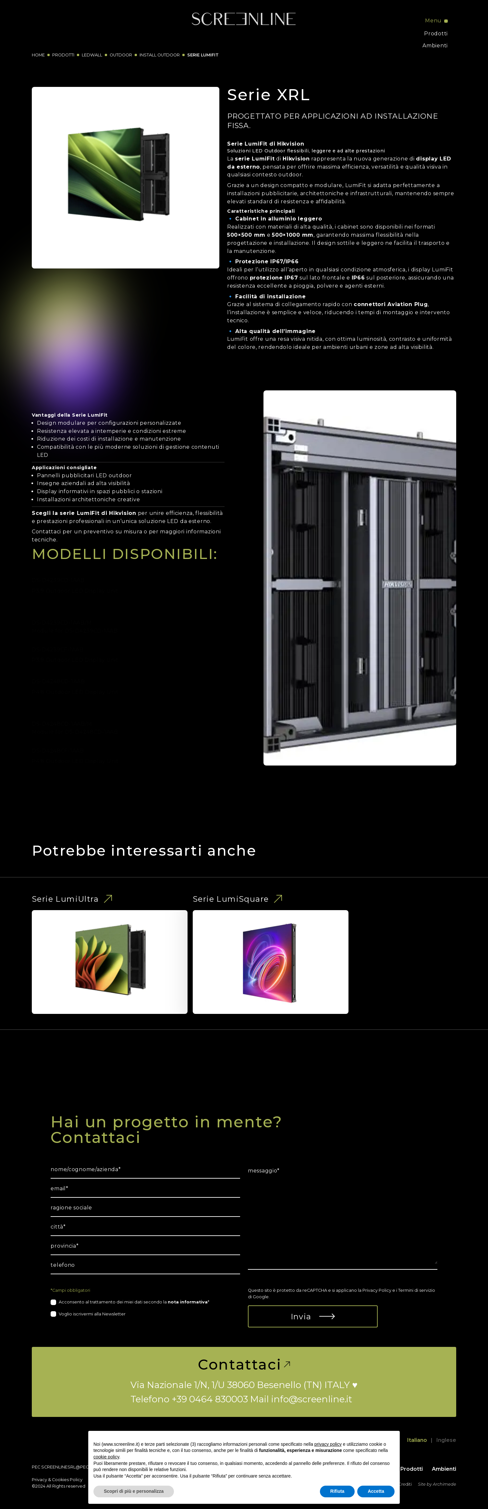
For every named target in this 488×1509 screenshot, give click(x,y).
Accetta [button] (376, 1491)
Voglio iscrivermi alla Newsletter (92, 1314)
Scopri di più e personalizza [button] (134, 1491)
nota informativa (188, 1302)
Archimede (444, 1484)
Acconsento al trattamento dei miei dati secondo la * (134, 1302)
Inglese (446, 1440)
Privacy (39, 1479)
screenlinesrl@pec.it (67, 1467)
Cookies (60, 1479)
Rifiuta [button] (337, 1491)
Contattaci (244, 1364)
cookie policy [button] (106, 1456)
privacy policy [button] (328, 1444)
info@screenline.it (311, 1399)
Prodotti (436, 33)
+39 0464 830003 (210, 1399)
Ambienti (435, 45)
